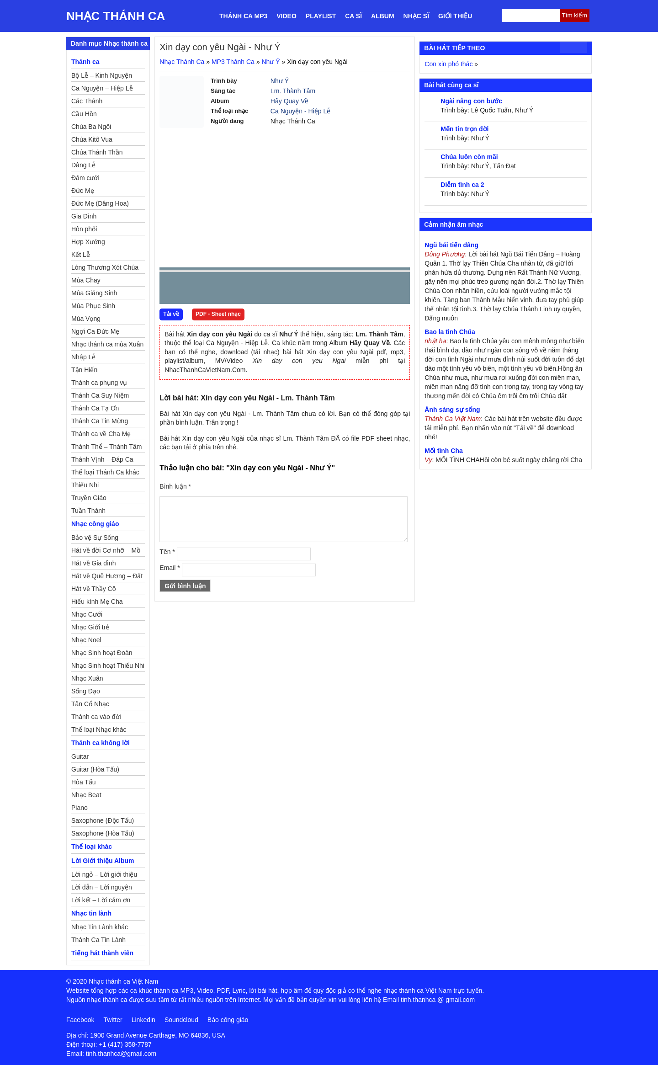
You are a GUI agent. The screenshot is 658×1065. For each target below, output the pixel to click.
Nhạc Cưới (86, 614)
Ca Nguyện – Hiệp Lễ (102, 88)
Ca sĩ (353, 16)
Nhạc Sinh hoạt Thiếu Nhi (107, 665)
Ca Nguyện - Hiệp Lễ (300, 111)
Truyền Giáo (88, 497)
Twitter (112, 1019)
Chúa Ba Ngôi (91, 126)
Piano (79, 807)
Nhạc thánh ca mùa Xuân (107, 344)
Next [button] (218, 290)
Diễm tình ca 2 (462, 184)
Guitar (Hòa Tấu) (95, 769)
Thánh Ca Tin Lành (98, 939)
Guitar (80, 756)
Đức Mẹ (82, 190)
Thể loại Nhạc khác (98, 729)
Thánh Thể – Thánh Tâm (106, 446)
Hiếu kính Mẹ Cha (96, 601)
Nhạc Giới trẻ (90, 627)
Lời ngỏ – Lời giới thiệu (104, 874)
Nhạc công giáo (95, 523)
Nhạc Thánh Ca (115, 16)
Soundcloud (181, 1019)
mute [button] (349, 288)
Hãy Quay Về (289, 101)
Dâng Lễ (83, 165)
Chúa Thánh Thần (97, 152)
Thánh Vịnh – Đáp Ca (102, 459)
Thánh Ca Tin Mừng (99, 421)
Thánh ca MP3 (243, 16)
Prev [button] (172, 290)
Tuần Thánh (88, 510)
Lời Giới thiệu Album (102, 860)
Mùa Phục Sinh (93, 305)
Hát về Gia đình (93, 563)
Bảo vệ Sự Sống (94, 537)
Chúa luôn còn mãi (469, 156)
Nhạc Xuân (87, 678)
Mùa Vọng (86, 318)
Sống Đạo (85, 691)
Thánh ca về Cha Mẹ (101, 433)
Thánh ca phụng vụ (99, 382)
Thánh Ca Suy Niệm (100, 395)
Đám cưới (85, 177)
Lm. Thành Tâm (293, 91)
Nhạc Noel (86, 640)
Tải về (171, 314)
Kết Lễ (80, 254)
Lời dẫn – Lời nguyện (101, 887)
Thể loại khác (91, 846)
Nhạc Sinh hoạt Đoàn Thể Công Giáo (102, 654)
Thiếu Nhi (85, 485)
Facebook (80, 1019)
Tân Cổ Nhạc (90, 704)
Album (382, 16)
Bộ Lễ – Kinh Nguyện (101, 75)
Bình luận (175, 486)
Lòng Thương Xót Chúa (104, 267)
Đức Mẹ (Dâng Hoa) (100, 203)
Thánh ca (85, 61)
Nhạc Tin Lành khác (99, 927)
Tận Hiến (84, 369)
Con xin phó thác (448, 64)
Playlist (321, 16)
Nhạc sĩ (416, 16)
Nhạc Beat (86, 795)
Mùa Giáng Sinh (94, 293)
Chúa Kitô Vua (91, 139)
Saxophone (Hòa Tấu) (102, 833)
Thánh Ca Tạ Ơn (95, 408)
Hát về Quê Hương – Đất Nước (107, 577)
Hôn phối (84, 229)
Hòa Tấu (83, 782)
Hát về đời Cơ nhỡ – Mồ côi (105, 552)
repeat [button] (248, 289)
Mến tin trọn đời (464, 129)
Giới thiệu (455, 16)
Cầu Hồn (84, 113)
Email (169, 567)
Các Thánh (86, 101)
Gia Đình (83, 216)
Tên (167, 551)
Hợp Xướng (88, 241)
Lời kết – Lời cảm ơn (100, 900)
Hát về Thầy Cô (93, 588)
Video (286, 16)
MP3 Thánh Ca (233, 61)
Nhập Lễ (83, 357)
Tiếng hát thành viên (102, 953)
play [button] (195, 288)
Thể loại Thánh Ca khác (105, 472)
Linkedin (143, 1019)
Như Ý (270, 61)
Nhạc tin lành (91, 913)
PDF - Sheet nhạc (218, 314)
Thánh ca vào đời (96, 716)
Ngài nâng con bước (471, 101)
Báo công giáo (228, 1019)
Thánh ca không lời (100, 742)
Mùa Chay (86, 280)
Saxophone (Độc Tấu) (102, 820)
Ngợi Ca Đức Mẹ (95, 331)
